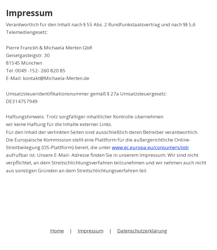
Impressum (90, 230)
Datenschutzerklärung (142, 230)
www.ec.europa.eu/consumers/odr (150, 147)
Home (57, 230)
